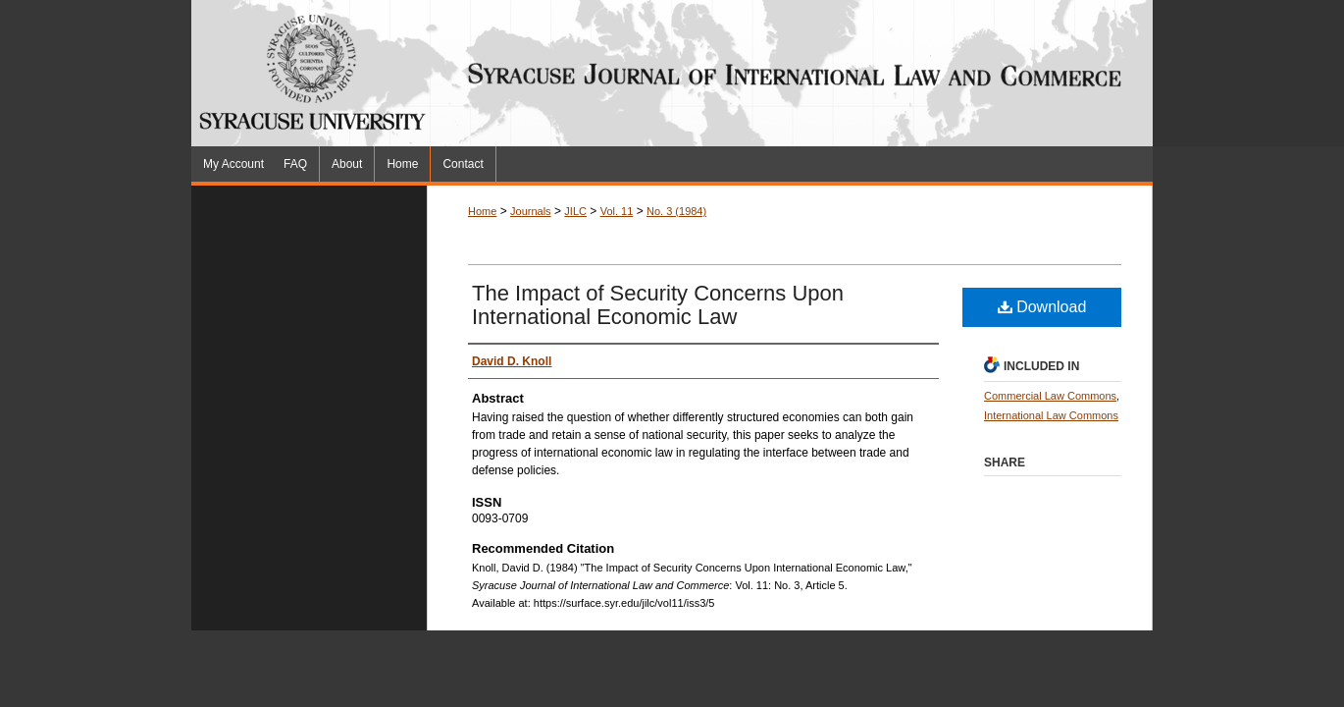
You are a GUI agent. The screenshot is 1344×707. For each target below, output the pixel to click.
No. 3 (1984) (676, 211)
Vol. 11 (617, 211)
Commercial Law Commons (1050, 396)
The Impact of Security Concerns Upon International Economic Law (658, 305)
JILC (575, 211)
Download (1042, 307)
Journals (530, 211)
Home (482, 211)
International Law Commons (1051, 415)
